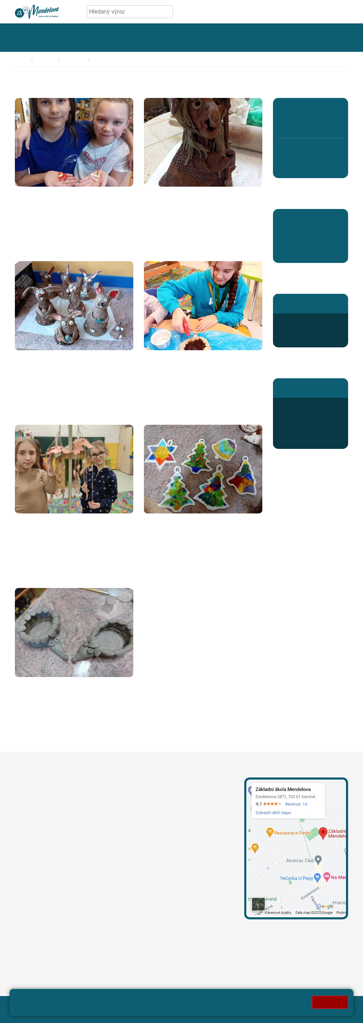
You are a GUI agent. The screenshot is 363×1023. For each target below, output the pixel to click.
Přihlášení (299, 440)
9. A (323, 151)
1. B (285, 125)
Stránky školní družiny (306, 303)
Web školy (335, 1005)
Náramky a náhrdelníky (49, 194)
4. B (323, 125)
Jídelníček (299, 432)
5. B (336, 125)
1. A (285, 109)
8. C (310, 151)
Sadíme (155, 358)
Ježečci (26, 684)
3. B (310, 125)
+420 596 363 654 (310, 322)
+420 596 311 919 (152, 836)
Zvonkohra (31, 521)
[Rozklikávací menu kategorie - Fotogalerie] (144, 37)
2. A (297, 109)
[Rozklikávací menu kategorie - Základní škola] (37, 37)
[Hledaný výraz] (124, 12)
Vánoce (155, 521)
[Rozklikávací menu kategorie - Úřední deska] (93, 37)
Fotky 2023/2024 (112, 59)
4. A (323, 109)
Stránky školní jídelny (305, 388)
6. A (285, 151)
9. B (323, 166)
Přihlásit (184, 1005)
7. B (297, 166)
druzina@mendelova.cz (308, 339)
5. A (336, 109)
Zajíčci (24, 358)
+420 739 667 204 (201, 836)
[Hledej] (166, 12)
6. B (285, 166)
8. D (310, 166)
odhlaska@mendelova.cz (310, 423)
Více (20, 246)
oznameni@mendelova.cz (47, 921)
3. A (310, 109)
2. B (297, 125)
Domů (21, 59)
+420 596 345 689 (310, 406)
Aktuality (290, 253)
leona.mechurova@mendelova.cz (171, 802)
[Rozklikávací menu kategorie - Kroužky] (226, 37)
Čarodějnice (162, 194)
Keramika (74, 59)
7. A (297, 151)
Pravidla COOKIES (86, 1013)
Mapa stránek (152, 1005)
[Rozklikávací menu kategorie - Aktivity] (187, 37)
